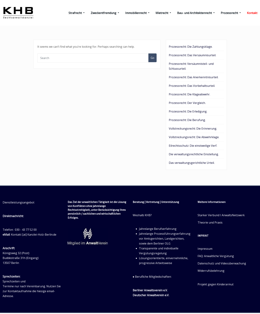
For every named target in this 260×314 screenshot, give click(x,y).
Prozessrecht (231, 13)
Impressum (205, 250)
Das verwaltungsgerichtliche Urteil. (191, 164)
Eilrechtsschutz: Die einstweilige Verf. (193, 147)
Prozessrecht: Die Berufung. (187, 121)
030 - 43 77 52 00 (26, 231)
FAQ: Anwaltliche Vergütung (216, 257)
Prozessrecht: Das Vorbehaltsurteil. (192, 87)
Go (152, 59)
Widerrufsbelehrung (211, 272)
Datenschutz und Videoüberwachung (222, 264)
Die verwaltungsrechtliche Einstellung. (194, 155)
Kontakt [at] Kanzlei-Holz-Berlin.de (33, 236)
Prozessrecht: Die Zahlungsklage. (190, 48)
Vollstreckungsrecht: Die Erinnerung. (193, 130)
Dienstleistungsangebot (18, 203)
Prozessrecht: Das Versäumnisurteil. (192, 56)
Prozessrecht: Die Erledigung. (188, 112)
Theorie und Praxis (210, 223)
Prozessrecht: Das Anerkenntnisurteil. (193, 78)
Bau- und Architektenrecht (196, 13)
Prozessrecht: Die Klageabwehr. (189, 95)
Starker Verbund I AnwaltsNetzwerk (221, 216)
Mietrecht (163, 13)
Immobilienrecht (137, 13)
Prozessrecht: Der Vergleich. (187, 104)
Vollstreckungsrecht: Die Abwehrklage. (194, 138)
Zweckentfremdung (105, 13)
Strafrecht (77, 13)
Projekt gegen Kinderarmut (215, 285)
